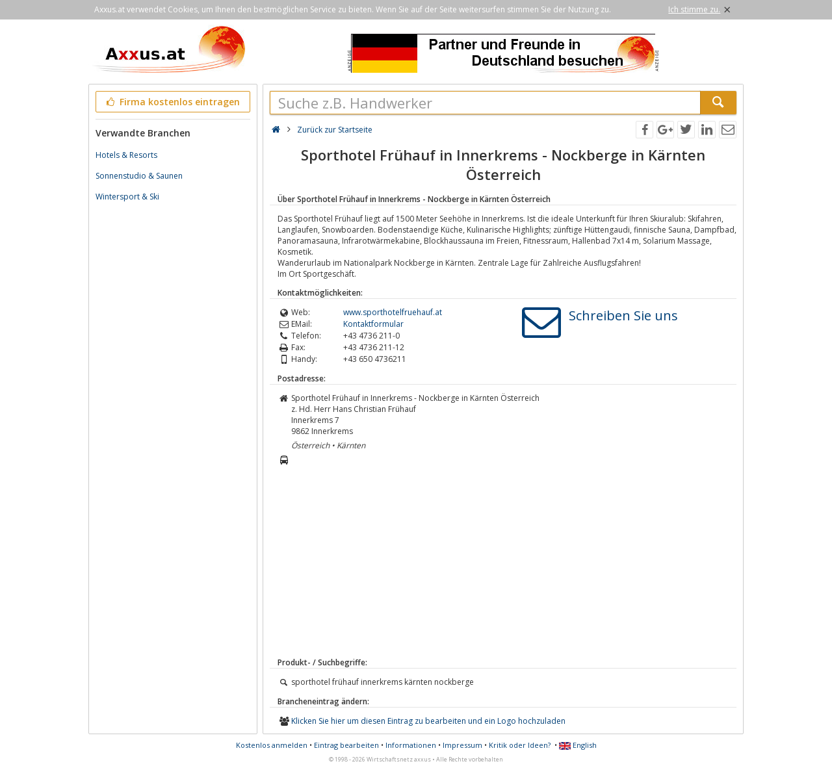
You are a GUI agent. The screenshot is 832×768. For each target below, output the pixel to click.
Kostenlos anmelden (271, 745)
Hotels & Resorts (126, 154)
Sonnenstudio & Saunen (139, 175)
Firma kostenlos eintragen (172, 102)
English (578, 745)
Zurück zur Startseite (334, 129)
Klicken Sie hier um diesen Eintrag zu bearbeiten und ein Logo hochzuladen (428, 720)
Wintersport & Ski (127, 196)
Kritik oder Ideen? (520, 745)
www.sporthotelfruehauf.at (392, 312)
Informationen (410, 745)
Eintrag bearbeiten (346, 745)
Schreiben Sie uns (623, 315)
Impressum (462, 745)
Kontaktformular (373, 323)
